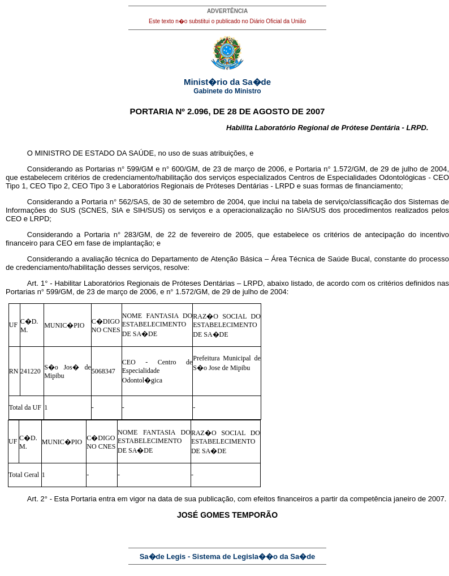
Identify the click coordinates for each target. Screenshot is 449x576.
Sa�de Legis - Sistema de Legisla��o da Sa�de (228, 556)
